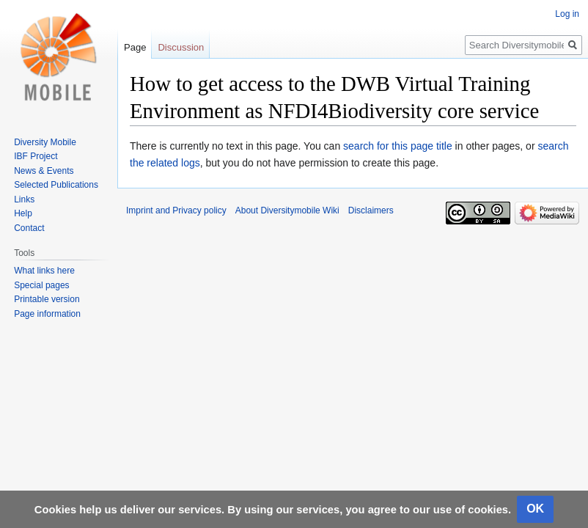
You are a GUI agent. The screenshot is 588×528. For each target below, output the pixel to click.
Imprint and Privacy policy (176, 210)
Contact (29, 228)
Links (24, 199)
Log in (567, 14)
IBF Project (35, 156)
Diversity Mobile (45, 142)
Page (135, 47)
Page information (47, 314)
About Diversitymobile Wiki (287, 210)
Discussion (181, 47)
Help (23, 213)
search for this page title (397, 146)
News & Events (43, 171)
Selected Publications (56, 185)
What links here (44, 270)
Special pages (41, 285)
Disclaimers (371, 210)
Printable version (46, 299)
